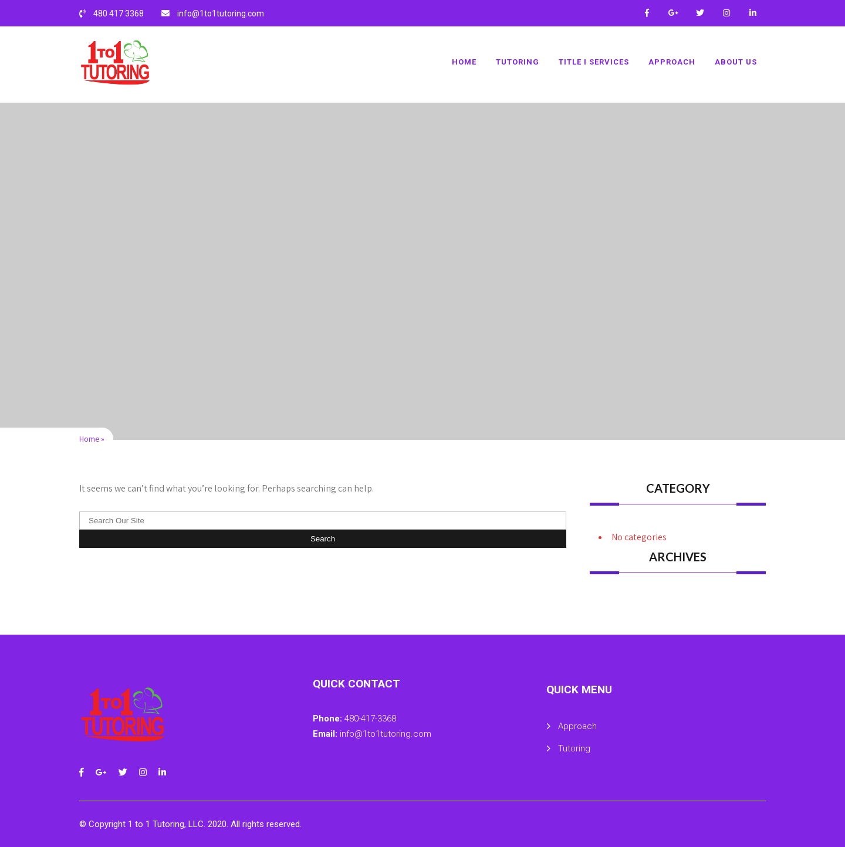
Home (464, 61)
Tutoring (517, 61)
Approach (671, 61)
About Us (736, 61)
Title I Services (594, 61)
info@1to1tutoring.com (220, 13)
